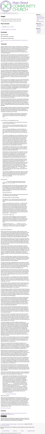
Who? (16, 13)
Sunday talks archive (40, 21)
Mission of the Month (40, 18)
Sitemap (22, 430)
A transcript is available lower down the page (8, 29)
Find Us (11, 13)
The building (39, 26)
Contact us (39, 32)
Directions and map (40, 24)
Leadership (39, 31)
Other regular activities (41, 17)
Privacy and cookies (5, 430)
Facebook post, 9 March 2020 (11, 393)
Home (2, 13)
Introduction (39, 29)
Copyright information (31, 430)
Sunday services (39, 15)
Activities (7, 13)
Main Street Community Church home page (8, 424)
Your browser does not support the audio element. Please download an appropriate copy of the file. (7, 27)
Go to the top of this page (4, 425)
